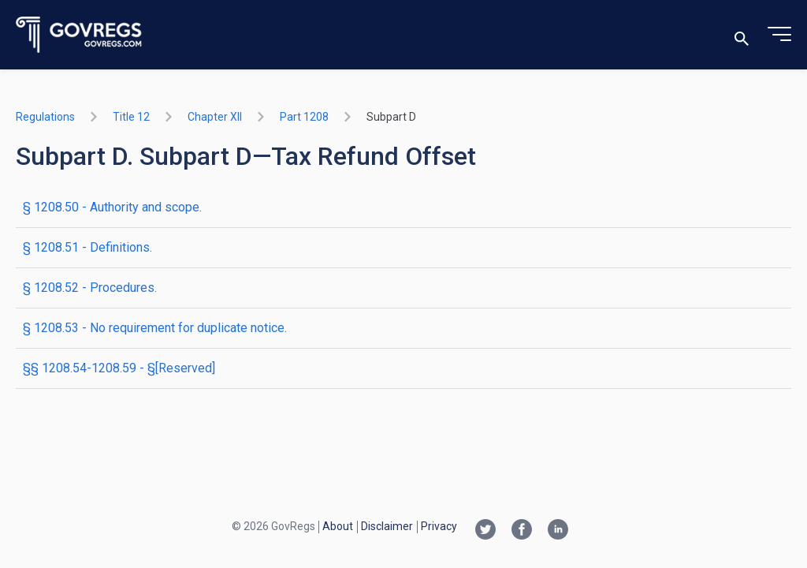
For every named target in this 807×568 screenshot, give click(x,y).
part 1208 (304, 116)
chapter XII (215, 116)
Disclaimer (387, 526)
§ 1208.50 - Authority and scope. (112, 207)
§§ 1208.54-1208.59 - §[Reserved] (119, 368)
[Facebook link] (521, 531)
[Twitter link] (485, 531)
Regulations (45, 116)
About (337, 526)
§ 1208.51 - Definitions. (87, 247)
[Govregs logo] (79, 35)
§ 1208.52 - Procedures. (90, 287)
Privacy (439, 526)
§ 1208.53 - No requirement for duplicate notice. (155, 327)
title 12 (131, 116)
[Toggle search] (741, 35)
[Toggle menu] (779, 35)
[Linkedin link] (558, 531)
